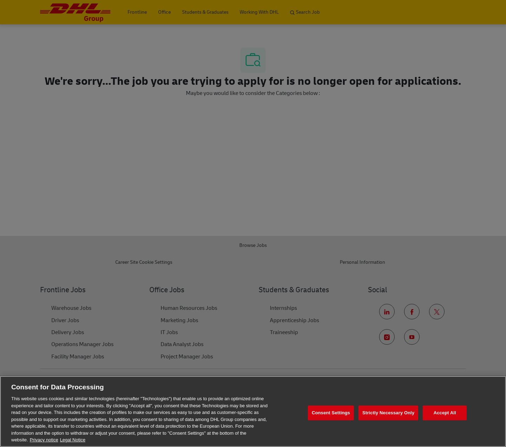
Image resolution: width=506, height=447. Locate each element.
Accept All (445, 412)
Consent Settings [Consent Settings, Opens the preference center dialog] (331, 412)
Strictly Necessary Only (388, 412)
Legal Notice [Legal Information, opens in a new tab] (72, 439)
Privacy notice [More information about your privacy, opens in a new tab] (44, 439)
